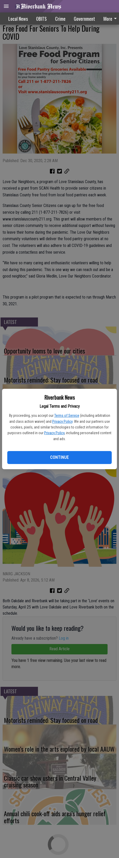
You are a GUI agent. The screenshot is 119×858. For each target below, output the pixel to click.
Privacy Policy (62, 421)
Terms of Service (66, 415)
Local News (18, 18)
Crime (60, 18)
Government (84, 18)
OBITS (41, 18)
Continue (59, 457)
